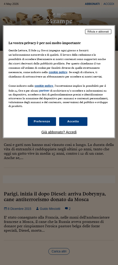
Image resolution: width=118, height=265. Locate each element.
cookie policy (58, 71)
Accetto (73, 121)
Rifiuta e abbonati (98, 31)
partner (44, 90)
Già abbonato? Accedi (59, 132)
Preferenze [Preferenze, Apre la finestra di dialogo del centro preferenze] (42, 121)
